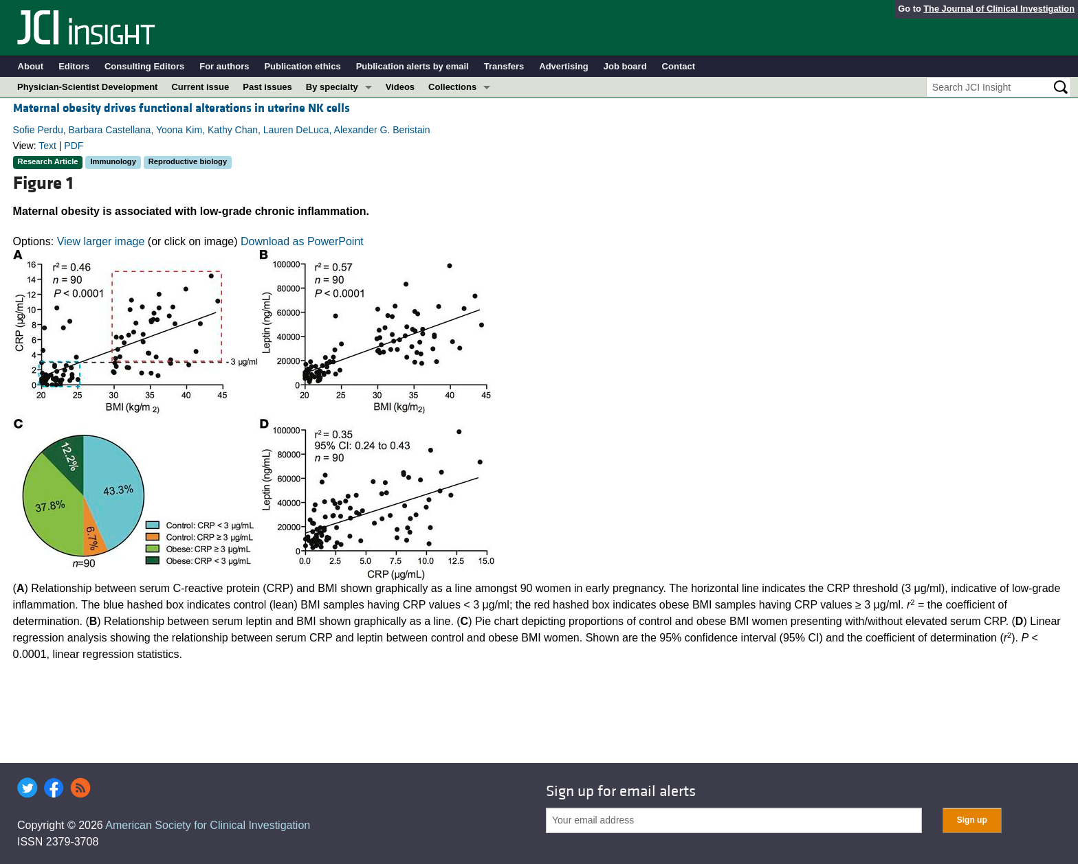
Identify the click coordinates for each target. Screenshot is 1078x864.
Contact (678, 66)
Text (47, 145)
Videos (400, 87)
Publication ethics (302, 66)
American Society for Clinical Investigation (207, 825)
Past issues (267, 87)
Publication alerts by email (412, 66)
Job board (625, 66)
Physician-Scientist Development (87, 87)
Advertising (563, 66)
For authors (224, 66)
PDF (73, 145)
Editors (73, 66)
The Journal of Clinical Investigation (999, 8)
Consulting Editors (144, 66)
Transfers (504, 66)
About (31, 66)
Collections (452, 87)
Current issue (200, 87)
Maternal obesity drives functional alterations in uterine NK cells (181, 108)
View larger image (101, 241)
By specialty (332, 87)
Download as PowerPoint (302, 241)
